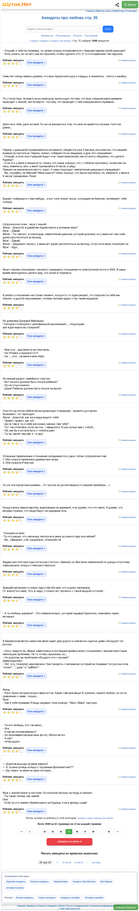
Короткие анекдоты (15, 881)
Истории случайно (94, 897)
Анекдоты (47, 35)
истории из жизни (15, 888)
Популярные (63, 35)
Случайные (91, 35)
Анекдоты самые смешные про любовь (95, 818)
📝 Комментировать (126, 60)
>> (117, 832)
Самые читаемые (47, 897)
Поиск (108, 29)
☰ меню (130, 4)
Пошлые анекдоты (39, 881)
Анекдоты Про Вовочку (84, 881)
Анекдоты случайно (70, 897)
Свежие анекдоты (126, 907)
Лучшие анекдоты (24, 897)
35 (69, 832)
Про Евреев (106, 881)
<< (21, 832)
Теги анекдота (36, 62)
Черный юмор (61, 881)
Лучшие (77, 35)
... (37, 832)
